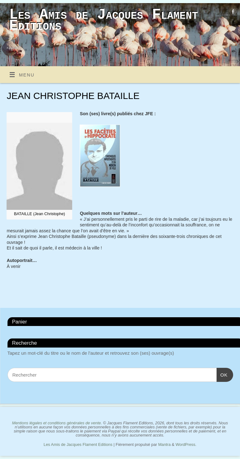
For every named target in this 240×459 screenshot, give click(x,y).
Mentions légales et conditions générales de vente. (57, 423)
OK (222, 375)
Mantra (164, 444)
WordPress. (186, 444)
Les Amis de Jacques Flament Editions (103, 20)
